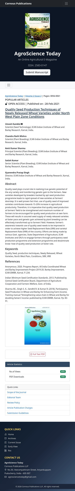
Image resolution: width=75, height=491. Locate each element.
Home (9, 434)
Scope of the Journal (16, 392)
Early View (11, 446)
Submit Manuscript (37, 72)
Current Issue (13, 442)
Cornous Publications (18, 3)
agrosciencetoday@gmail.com (22, 476)
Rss (8, 450)
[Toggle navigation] (66, 3)
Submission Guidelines (18, 413)
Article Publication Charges (20, 407)
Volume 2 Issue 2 (33, 96)
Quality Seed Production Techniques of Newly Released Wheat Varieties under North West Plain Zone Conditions (37, 113)
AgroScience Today (14, 96)
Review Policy (13, 402)
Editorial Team (14, 397)
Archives (10, 438)
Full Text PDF (37, 354)
